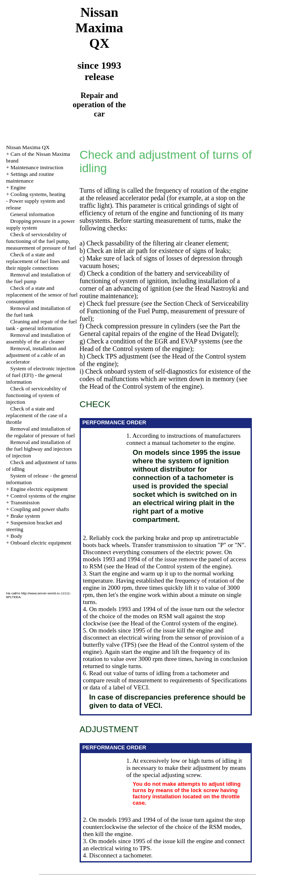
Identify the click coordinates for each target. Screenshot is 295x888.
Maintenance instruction (36, 167)
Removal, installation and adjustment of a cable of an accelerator (36, 355)
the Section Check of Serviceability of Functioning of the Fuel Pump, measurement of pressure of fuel (164, 311)
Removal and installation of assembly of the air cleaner (38, 338)
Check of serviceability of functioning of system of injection (36, 395)
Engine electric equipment (38, 489)
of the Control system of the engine (143, 348)
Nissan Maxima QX (27, 147)
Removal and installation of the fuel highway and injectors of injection (39, 449)
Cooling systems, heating (37, 194)
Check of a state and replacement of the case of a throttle (36, 415)
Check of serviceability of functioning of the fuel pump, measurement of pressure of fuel (41, 241)
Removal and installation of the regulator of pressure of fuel (40, 432)
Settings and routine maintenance (30, 177)
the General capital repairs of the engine (160, 330)
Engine (18, 187)
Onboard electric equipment (40, 543)
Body (16, 536)
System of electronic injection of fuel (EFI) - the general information (40, 375)
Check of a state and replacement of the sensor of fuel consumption (42, 295)
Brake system (25, 516)
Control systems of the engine (42, 496)
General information (32, 214)
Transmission (25, 502)
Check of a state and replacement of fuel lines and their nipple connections (37, 261)
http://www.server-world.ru (40, 593)
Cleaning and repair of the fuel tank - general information (41, 324)
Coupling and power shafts (39, 509)
